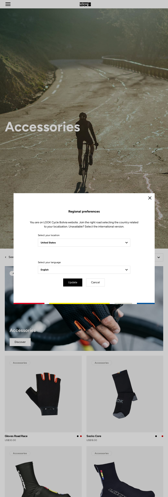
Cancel (95, 282)
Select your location (49, 235)
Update (72, 282)
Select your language (49, 262)
